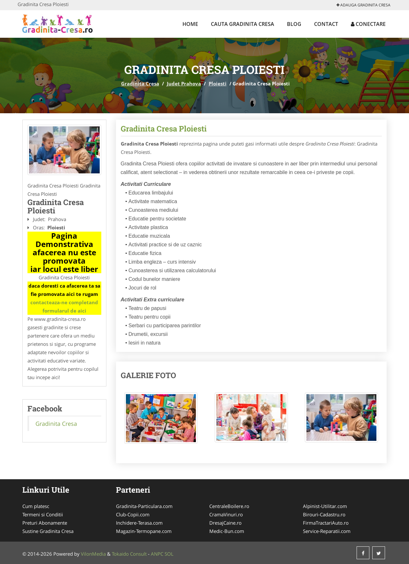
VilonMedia (93, 554)
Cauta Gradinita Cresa (242, 24)
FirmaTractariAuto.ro (326, 523)
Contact (326, 24)
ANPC (157, 554)
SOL (169, 554)
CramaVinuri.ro (226, 514)
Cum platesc (35, 506)
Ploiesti (218, 83)
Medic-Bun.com (226, 531)
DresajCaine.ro (225, 523)
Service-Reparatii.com (327, 531)
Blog (294, 24)
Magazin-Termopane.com (144, 531)
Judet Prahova (184, 83)
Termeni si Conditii (42, 514)
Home (190, 24)
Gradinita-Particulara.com (144, 506)
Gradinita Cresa (140, 83)
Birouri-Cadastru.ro (324, 514)
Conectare (368, 24)
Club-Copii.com (133, 514)
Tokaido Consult (129, 554)
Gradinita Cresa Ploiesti (164, 128)
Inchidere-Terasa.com (139, 523)
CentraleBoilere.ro (229, 506)
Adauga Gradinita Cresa (363, 5)
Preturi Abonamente (44, 523)
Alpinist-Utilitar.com (325, 506)
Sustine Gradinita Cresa (47, 531)
